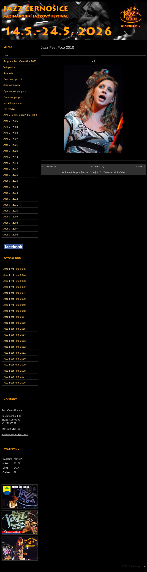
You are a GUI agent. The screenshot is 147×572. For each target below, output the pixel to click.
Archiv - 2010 (10, 210)
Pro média (9, 109)
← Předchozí (49, 166)
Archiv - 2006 (10, 234)
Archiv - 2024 (10, 127)
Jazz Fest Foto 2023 (14, 281)
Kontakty (8, 73)
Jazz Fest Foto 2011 (14, 352)
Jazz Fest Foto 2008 (14, 370)
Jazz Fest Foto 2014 (14, 334)
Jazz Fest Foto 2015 (14, 328)
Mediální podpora (12, 103)
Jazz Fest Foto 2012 (14, 346)
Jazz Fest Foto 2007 (14, 376)
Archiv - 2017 (10, 168)
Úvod (6, 55)
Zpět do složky (96, 166)
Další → (140, 166)
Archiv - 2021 (10, 144)
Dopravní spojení (12, 79)
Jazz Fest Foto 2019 (14, 305)
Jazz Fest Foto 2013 (14, 340)
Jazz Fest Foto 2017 (14, 316)
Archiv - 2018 (10, 162)
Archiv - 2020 (10, 150)
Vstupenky (9, 67)
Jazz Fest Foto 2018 (14, 310)
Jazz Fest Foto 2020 (14, 298)
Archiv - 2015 (10, 180)
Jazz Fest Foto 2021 (14, 292)
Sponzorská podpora (14, 91)
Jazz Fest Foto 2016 (14, 322)
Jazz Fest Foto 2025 (14, 268)
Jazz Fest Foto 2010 (14, 358)
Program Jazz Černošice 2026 (19, 61)
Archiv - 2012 (10, 198)
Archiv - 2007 (10, 228)
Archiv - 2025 (10, 120)
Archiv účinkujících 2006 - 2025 (20, 115)
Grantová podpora (13, 97)
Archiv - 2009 (10, 216)
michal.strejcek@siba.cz (15, 434)
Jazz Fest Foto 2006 (14, 382)
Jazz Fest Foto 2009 (14, 364)
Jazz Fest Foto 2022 (14, 287)
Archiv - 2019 (10, 157)
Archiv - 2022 (10, 138)
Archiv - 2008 (10, 222)
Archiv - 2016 (10, 174)
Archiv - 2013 (10, 192)
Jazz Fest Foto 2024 (14, 275)
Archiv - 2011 (10, 204)
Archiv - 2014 (10, 186)
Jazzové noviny (11, 85)
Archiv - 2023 (10, 133)
